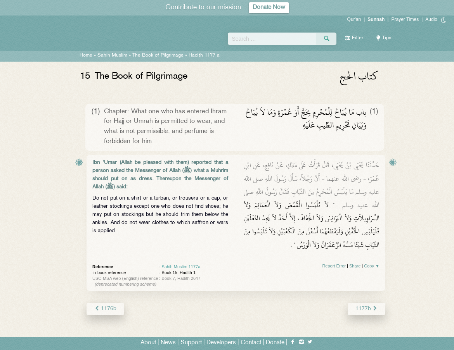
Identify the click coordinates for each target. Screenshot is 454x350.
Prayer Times (405, 19)
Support (191, 343)
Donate (275, 343)
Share (354, 266)
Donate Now (269, 7)
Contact (251, 343)
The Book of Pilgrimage (158, 55)
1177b (366, 308)
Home (86, 55)
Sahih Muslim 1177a (181, 266)
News (168, 343)
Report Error (334, 266)
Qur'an (354, 19)
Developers (221, 343)
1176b (105, 308)
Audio (431, 19)
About (148, 343)
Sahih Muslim (112, 55)
